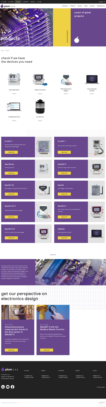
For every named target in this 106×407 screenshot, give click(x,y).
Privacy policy (101, 387)
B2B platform (101, 6)
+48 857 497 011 (46, 377)
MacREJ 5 (62, 206)
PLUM (3, 1)
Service (80, 6)
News (86, 6)
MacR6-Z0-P (10, 206)
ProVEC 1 (62, 141)
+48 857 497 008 (28, 377)
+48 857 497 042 (80, 377)
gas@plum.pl (45, 375)
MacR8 (61, 185)
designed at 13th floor (5, 402)
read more (11, 152)
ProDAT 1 (8, 141)
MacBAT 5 (62, 164)
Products (72, 6)
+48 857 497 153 (97, 377)
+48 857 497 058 (63, 377)
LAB (39, 1)
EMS (33, 1)
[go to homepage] (8, 6)
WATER (25, 1)
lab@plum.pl (96, 375)
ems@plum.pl (79, 375)
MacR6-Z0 (9, 185)
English (102, 1)
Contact (92, 6)
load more (53, 254)
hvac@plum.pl (28, 375)
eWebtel (61, 229)
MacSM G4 (9, 164)
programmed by (15, 402)
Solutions (65, 6)
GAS (18, 1)
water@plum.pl (62, 375)
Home (2, 50)
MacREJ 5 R (10, 229)
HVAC (11, 1)
